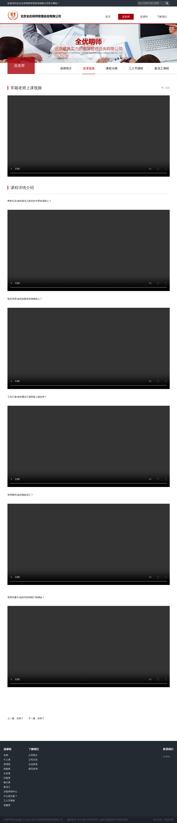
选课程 (144, 16)
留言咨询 (33, 768)
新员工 (7, 787)
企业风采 (33, 764)
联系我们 (168, 749)
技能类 (7, 768)
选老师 (126, 16)
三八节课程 (136, 68)
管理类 (7, 764)
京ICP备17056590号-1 (88, 819)
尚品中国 (168, 819)
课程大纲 (111, 68)
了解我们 (162, 16)
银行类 (7, 782)
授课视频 (89, 68)
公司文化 (33, 759)
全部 (6, 755)
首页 (107, 16)
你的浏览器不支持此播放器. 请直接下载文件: (88, 250)
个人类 (7, 759)
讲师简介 (66, 68)
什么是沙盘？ (10, 796)
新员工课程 (161, 68)
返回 (167, 87)
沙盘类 (7, 778)
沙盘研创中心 (10, 791)
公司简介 (33, 755)
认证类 (7, 773)
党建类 (7, 805)
